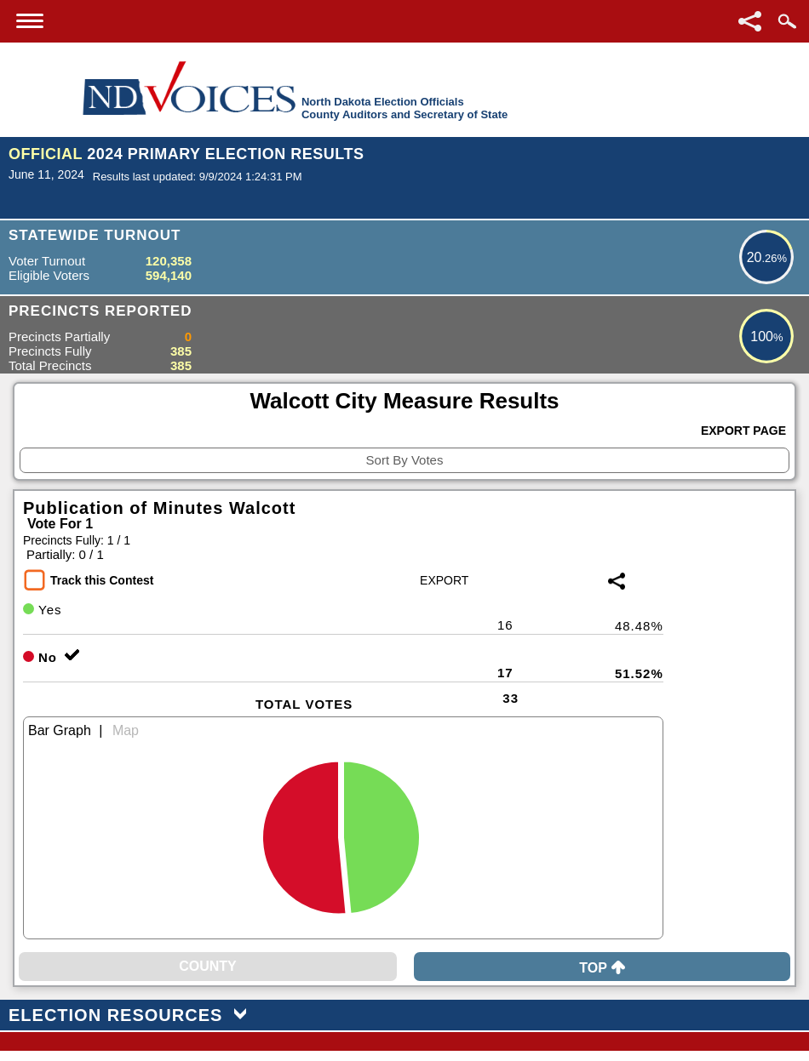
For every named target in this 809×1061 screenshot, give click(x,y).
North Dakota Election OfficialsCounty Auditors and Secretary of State (404, 108)
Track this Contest (101, 580)
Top (602, 968)
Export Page (743, 430)
